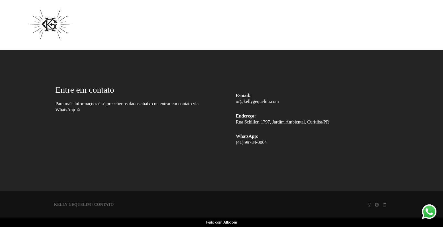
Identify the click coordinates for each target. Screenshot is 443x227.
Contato (326, 24)
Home (181, 24)
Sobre (292, 24)
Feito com (221, 222)
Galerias (216, 24)
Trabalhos (256, 24)
